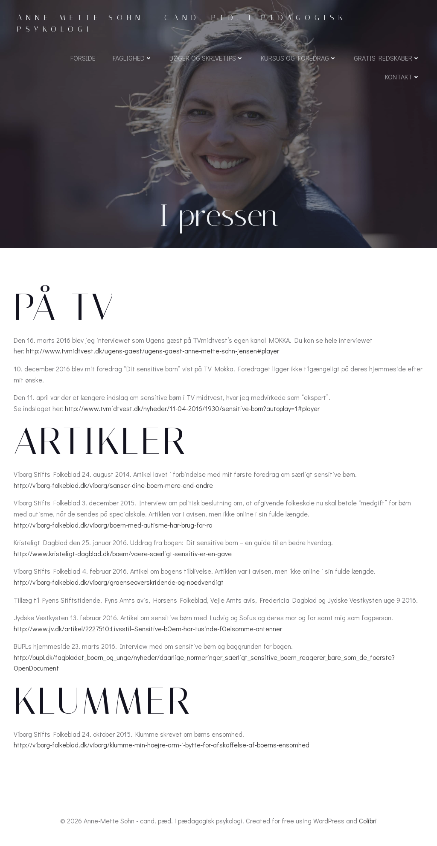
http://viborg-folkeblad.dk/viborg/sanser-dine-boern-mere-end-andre (113, 485)
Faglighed (132, 57)
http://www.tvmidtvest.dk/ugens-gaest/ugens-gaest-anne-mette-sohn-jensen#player (152, 350)
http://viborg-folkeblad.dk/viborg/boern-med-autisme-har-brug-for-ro (113, 524)
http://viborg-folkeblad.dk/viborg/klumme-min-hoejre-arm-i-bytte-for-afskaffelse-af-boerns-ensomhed (161, 744)
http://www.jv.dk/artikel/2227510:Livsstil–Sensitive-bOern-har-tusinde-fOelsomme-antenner (148, 628)
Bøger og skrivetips (206, 57)
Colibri (368, 820)
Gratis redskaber (387, 57)
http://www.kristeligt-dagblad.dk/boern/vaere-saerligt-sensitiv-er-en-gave (123, 553)
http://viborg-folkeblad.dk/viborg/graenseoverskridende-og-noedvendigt (119, 582)
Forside (83, 57)
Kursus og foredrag (299, 57)
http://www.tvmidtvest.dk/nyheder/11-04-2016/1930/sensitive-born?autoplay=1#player (192, 408)
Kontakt (402, 76)
